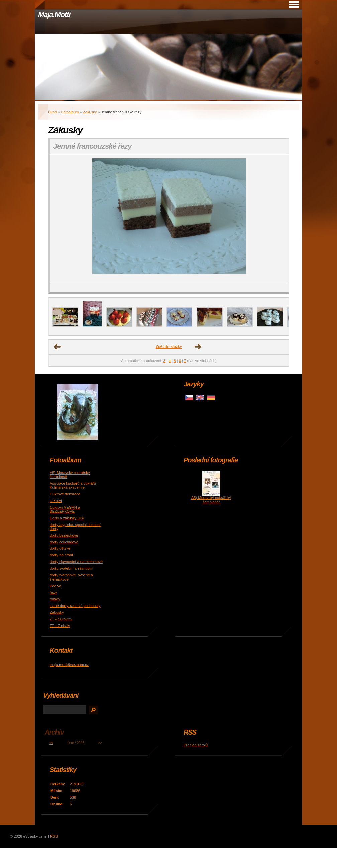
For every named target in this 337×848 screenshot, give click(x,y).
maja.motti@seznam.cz (69, 665)
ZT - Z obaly (60, 626)
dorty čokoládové (64, 542)
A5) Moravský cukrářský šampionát (211, 500)
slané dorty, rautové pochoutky (75, 606)
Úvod (52, 112)
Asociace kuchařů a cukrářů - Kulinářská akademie (74, 485)
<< (51, 743)
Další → (198, 347)
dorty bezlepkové (64, 535)
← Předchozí (57, 347)
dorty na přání (61, 555)
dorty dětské (60, 548)
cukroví (56, 500)
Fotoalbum (70, 112)
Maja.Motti (54, 14)
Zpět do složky (169, 346)
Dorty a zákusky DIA (67, 518)
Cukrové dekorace (65, 494)
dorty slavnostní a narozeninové (76, 562)
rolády (55, 599)
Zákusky (90, 112)
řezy (53, 592)
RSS (54, 836)
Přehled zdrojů (196, 745)
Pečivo (55, 586)
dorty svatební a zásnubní (71, 568)
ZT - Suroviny (61, 619)
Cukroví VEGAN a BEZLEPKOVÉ (65, 509)
